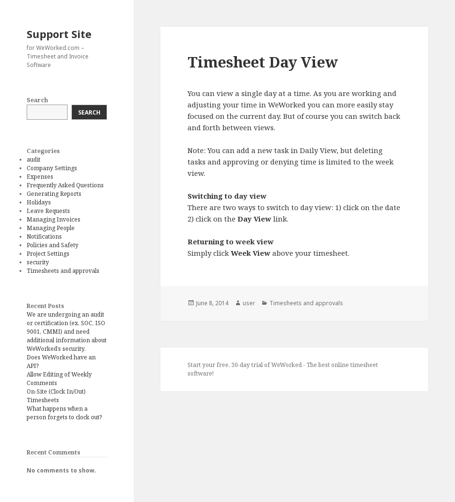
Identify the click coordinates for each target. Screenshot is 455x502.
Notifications (44, 236)
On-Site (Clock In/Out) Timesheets (56, 395)
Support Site (59, 34)
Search (37, 100)
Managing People (51, 228)
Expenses (40, 177)
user (249, 303)
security (38, 262)
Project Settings (48, 254)
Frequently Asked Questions (65, 185)
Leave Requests (48, 211)
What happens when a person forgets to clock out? (64, 413)
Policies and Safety (53, 245)
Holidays (39, 202)
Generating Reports (54, 194)
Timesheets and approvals (63, 271)
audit (33, 159)
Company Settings (52, 168)
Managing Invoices (53, 219)
